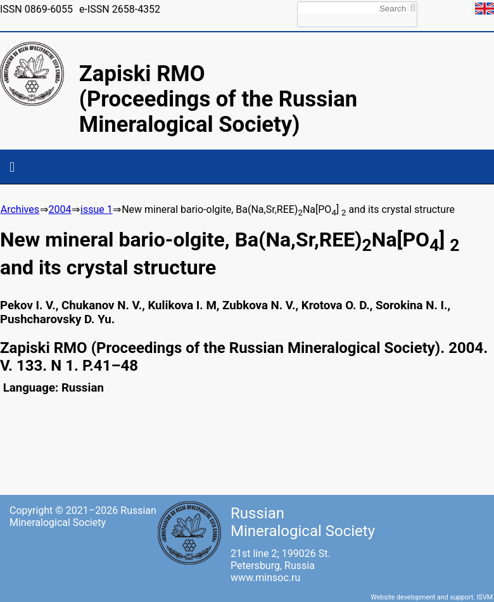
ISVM (485, 597)
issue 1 (96, 209)
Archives (20, 209)
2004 (59, 209)
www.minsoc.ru (265, 578)
